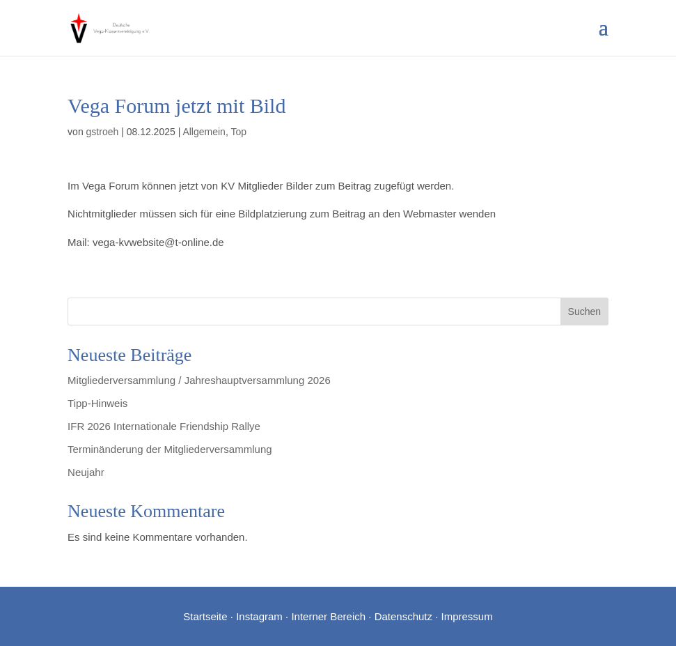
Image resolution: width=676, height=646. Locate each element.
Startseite (205, 616)
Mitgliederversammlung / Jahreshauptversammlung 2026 (199, 380)
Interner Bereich (328, 616)
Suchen (584, 311)
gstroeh (102, 131)
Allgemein (203, 131)
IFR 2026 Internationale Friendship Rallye (164, 426)
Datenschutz (403, 616)
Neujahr (86, 472)
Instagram (259, 616)
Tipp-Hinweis (97, 403)
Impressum (467, 616)
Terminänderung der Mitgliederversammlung (170, 449)
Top (238, 131)
